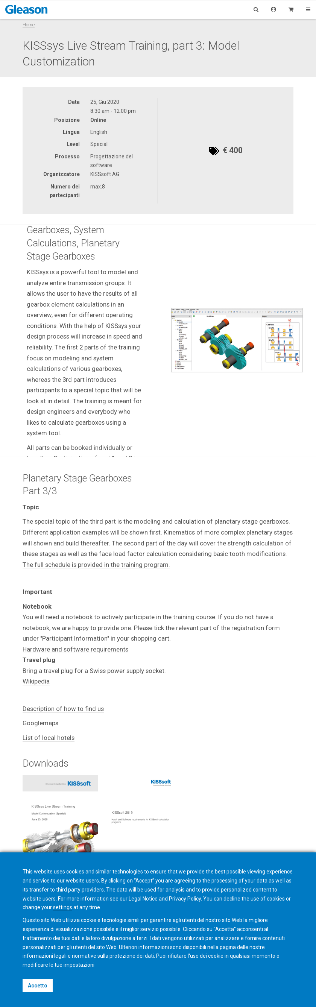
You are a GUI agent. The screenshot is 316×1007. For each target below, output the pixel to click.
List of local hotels (48, 737)
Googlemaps (40, 723)
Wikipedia (36, 681)
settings (62, 907)
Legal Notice (143, 899)
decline (231, 899)
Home (29, 24)
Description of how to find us (63, 708)
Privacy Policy (185, 899)
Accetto (37, 986)
